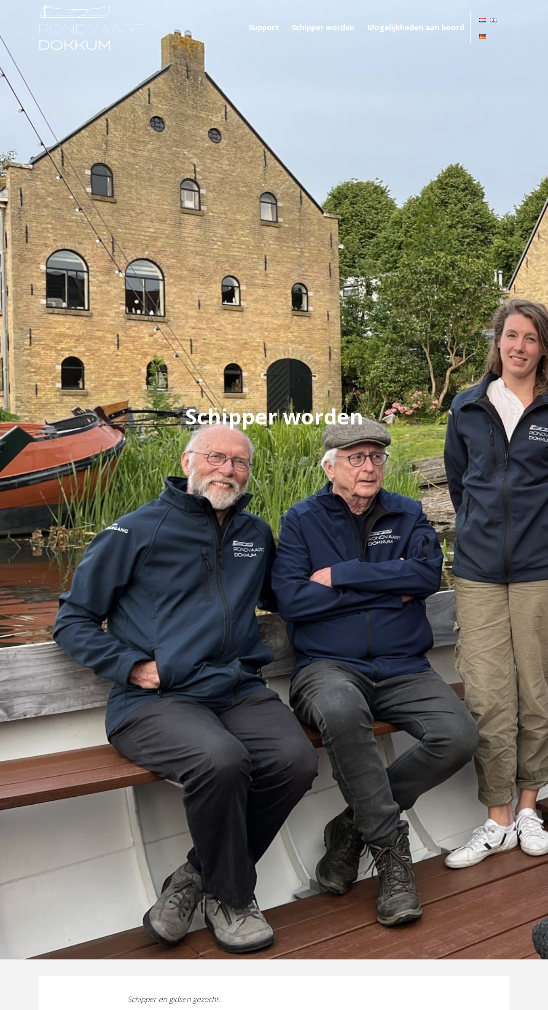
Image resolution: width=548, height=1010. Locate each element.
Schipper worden (323, 27)
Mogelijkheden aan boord (415, 27)
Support (264, 27)
